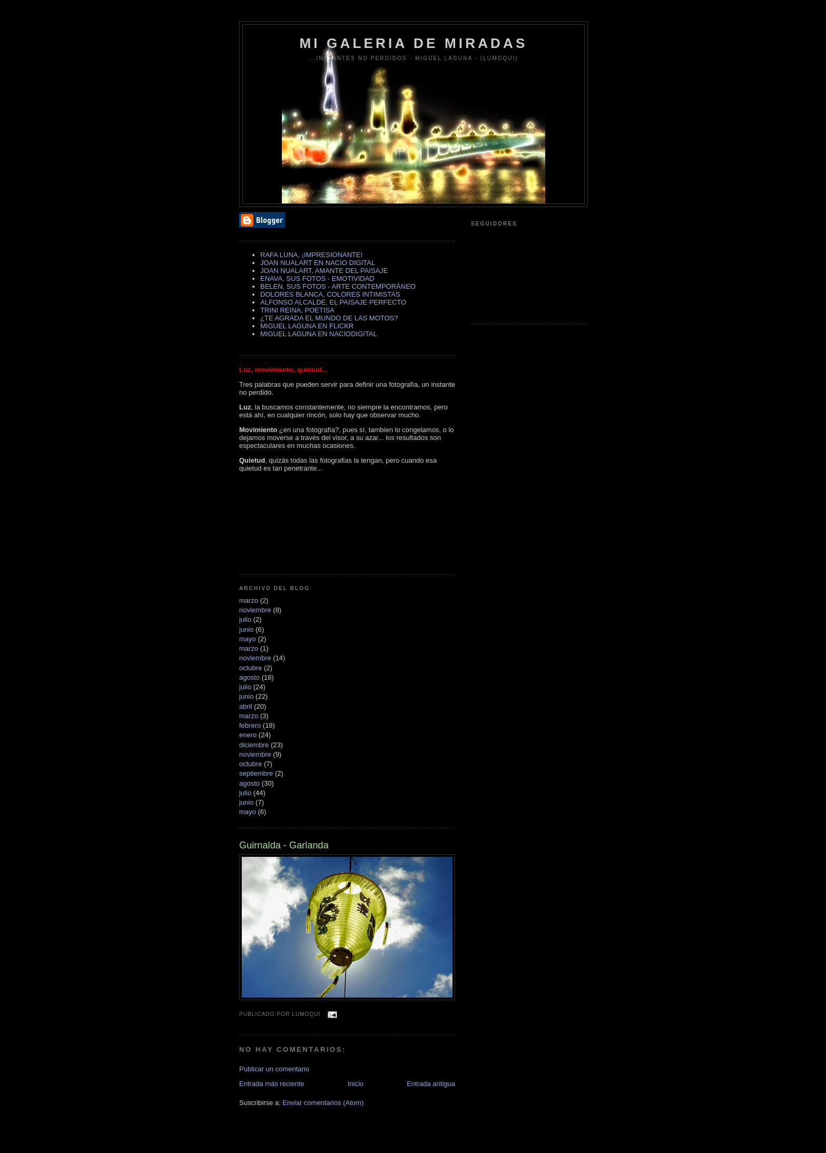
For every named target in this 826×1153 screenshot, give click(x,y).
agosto (249, 677)
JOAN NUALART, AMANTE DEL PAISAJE (324, 271)
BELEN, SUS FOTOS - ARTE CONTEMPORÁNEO (338, 286)
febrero (250, 725)
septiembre (256, 773)
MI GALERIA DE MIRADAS (413, 43)
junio (246, 629)
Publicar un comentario (274, 1069)
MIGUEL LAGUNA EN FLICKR (306, 326)
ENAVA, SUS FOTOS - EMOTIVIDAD (317, 278)
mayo (247, 639)
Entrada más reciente (271, 1084)
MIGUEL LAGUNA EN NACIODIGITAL (318, 334)
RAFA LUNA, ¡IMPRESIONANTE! (311, 255)
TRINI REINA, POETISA (297, 310)
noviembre (255, 610)
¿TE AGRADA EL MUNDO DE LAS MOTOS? (329, 318)
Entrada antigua (431, 1084)
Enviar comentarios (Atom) (322, 1103)
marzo (248, 600)
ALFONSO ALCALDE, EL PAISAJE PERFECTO (333, 302)
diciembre (254, 745)
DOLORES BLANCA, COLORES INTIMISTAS (330, 294)
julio (245, 619)
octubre (250, 668)
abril (245, 706)
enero (248, 735)
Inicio (355, 1084)
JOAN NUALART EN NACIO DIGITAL (317, 263)
